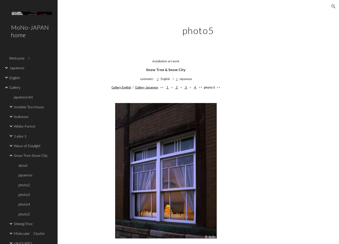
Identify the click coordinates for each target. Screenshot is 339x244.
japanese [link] (25, 175)
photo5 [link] (24, 214)
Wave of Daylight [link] (27, 146)
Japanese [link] (16, 68)
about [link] (23, 165)
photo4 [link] (24, 204)
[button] (333, 6)
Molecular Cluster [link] (29, 233)
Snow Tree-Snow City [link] (31, 155)
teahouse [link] (21, 116)
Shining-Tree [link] (23, 223)
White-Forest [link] (24, 126)
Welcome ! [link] (19, 58)
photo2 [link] (24, 185)
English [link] (14, 77)
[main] (198, 28)
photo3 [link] (24, 194)
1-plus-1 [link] (20, 136)
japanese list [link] (23, 97)
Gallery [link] (14, 87)
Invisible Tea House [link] (29, 107)
